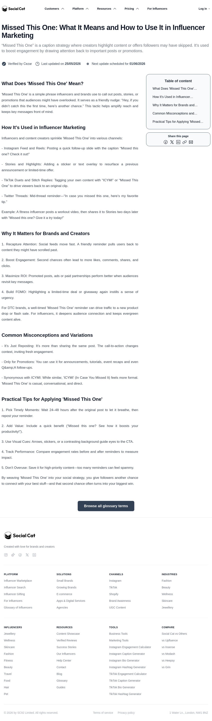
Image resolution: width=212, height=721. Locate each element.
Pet (6, 694)
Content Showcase (68, 633)
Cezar (27, 63)
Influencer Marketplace (18, 580)
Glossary (62, 680)
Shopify (114, 594)
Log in (204, 8)
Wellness (167, 594)
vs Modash (168, 653)
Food (7, 680)
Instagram (115, 580)
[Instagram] (6, 555)
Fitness (8, 660)
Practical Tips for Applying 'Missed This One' (176, 122)
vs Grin (166, 667)
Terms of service (103, 712)
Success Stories (66, 647)
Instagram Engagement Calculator (130, 647)
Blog (59, 673)
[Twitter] (27, 555)
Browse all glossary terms (106, 506)
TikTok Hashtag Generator (125, 694)
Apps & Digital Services (71, 600)
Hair (6, 687)
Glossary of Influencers (18, 607)
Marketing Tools (119, 640)
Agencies (62, 607)
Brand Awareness (120, 600)
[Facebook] (20, 555)
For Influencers (157, 8)
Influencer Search (15, 587)
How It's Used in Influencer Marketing (171, 97)
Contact (61, 667)
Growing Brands (66, 587)
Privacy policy (126, 712)
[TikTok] (13, 555)
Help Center (64, 660)
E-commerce (64, 594)
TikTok (113, 587)
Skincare (167, 600)
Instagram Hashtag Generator (127, 667)
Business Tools (118, 633)
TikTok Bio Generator (122, 687)
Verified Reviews (67, 640)
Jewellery (167, 607)
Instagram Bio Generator (124, 660)
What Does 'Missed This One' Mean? (173, 89)
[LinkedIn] (34, 555)
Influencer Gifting (14, 594)
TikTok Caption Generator (125, 680)
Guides (61, 687)
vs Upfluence (170, 640)
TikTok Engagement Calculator (128, 673)
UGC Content (117, 607)
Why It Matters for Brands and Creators (174, 105)
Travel (7, 673)
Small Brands (65, 580)
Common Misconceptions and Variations (173, 114)
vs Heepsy (168, 660)
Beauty (166, 587)
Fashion (167, 580)
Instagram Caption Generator (127, 653)
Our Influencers (66, 653)
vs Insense (168, 647)
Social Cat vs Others (174, 633)
